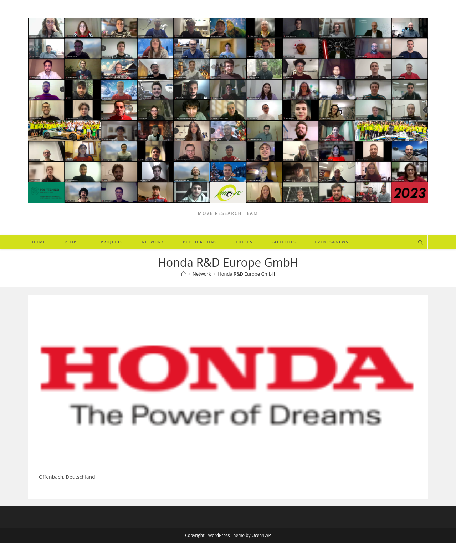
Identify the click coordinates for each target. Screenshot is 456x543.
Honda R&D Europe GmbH (246, 274)
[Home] (183, 274)
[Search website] (420, 243)
